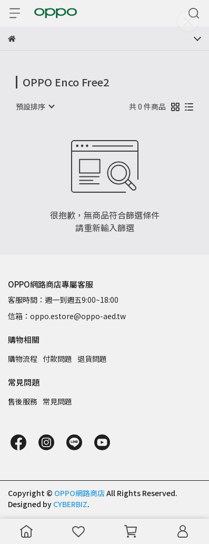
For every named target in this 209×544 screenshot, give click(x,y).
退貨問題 (92, 358)
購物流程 (22, 358)
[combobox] (35, 106)
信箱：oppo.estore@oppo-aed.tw (67, 316)
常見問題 (57, 401)
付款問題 (57, 358)
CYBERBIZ (70, 504)
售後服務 (22, 401)
